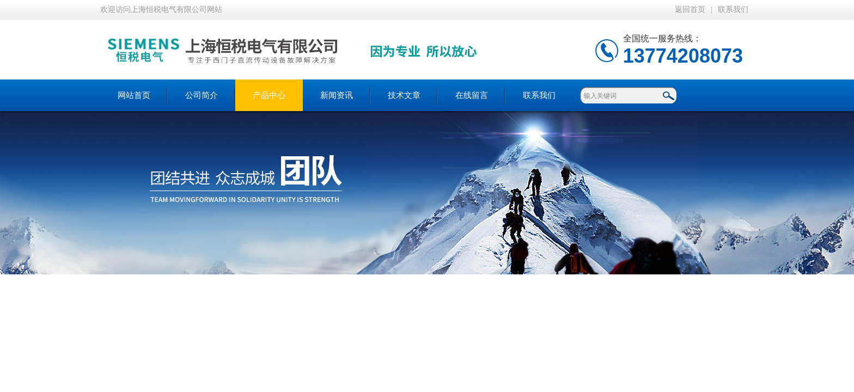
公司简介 (201, 95)
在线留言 (471, 95)
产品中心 (269, 95)
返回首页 (690, 9)
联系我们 (733, 9)
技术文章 (404, 95)
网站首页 (134, 95)
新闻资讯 (336, 95)
